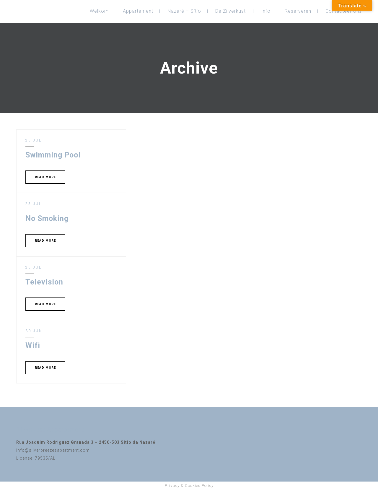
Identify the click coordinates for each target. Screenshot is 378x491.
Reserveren (298, 11)
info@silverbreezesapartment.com (53, 450)
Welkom (99, 11)
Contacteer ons (343, 11)
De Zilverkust (230, 11)
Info (266, 11)
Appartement (138, 11)
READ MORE (45, 177)
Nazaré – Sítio (184, 11)
